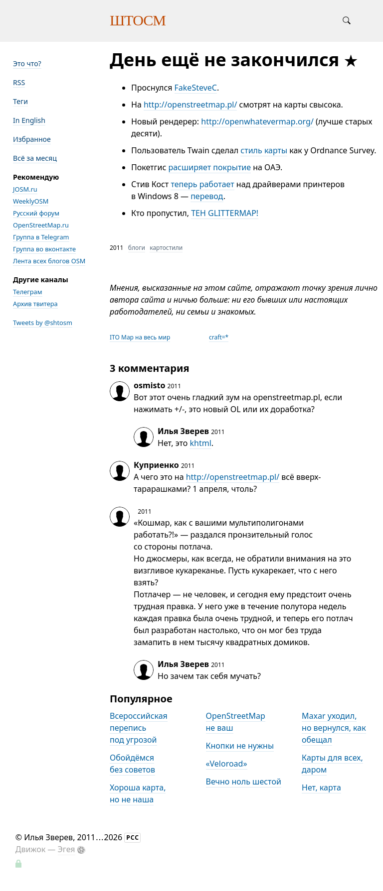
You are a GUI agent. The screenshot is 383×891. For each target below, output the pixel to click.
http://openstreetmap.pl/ (190, 104)
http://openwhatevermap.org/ (257, 121)
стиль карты (263, 150)
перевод (207, 196)
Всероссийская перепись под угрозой (139, 727)
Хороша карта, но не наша (138, 793)
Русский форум (36, 213)
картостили (166, 247)
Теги (20, 101)
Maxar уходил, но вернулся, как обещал (334, 727)
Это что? (27, 63)
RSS (19, 82)
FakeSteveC (196, 87)
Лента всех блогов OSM (49, 260)
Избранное (32, 139)
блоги (136, 247)
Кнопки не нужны (240, 745)
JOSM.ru (25, 189)
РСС (132, 837)
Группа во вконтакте (44, 248)
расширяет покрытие (210, 167)
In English (29, 120)
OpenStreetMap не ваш (235, 721)
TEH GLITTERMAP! (224, 213)
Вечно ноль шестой (243, 781)
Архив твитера (35, 303)
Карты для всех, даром (332, 763)
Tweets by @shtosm (42, 322)
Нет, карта (321, 787)
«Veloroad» (226, 763)
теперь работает (202, 184)
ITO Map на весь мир (140, 337)
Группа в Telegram (41, 236)
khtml (200, 443)
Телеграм (27, 291)
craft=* (218, 337)
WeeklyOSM (30, 201)
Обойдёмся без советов (132, 763)
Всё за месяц (35, 158)
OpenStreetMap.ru (41, 225)
